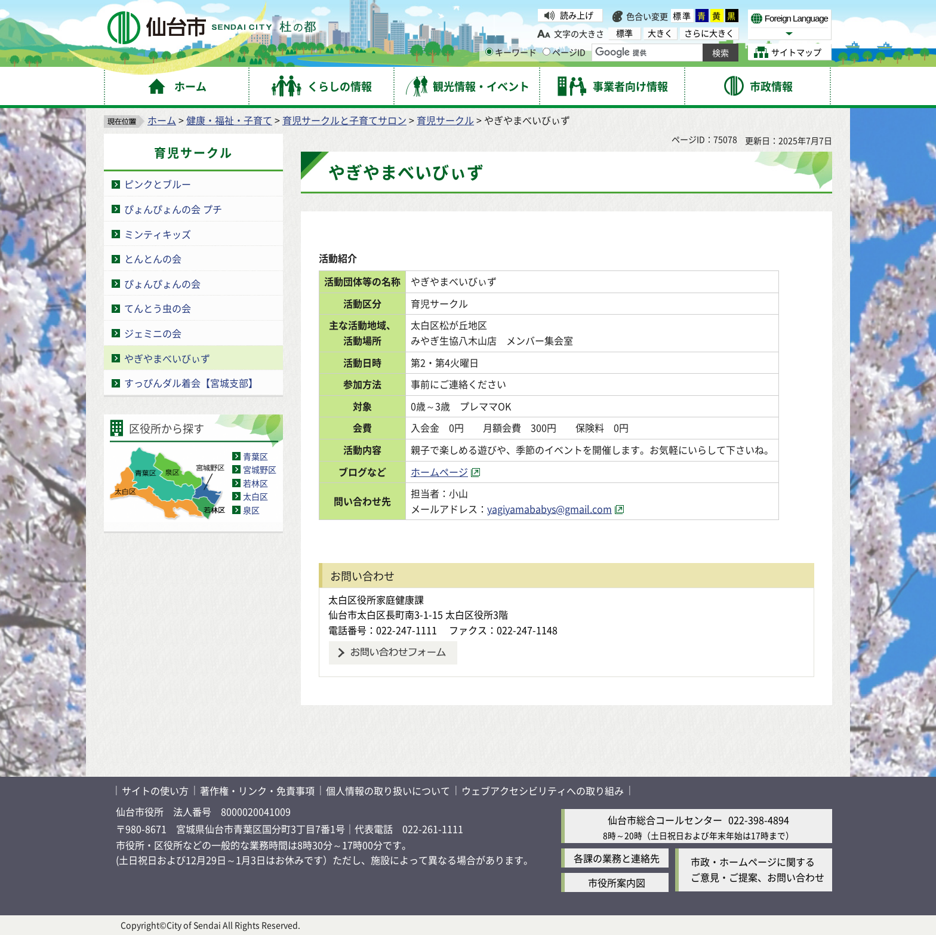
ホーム (161, 120)
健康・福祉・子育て (229, 120)
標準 (682, 15)
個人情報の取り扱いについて (388, 790)
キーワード (511, 52)
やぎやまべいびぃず (167, 358)
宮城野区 (259, 469)
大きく (660, 33)
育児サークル (445, 120)
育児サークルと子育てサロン (344, 120)
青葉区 (255, 456)
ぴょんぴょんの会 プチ (173, 209)
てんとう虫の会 (157, 308)
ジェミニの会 (152, 333)
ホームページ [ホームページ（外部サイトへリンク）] (446, 472)
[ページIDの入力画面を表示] (546, 52)
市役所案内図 (616, 882)
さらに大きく (709, 33)
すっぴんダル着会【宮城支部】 (191, 383)
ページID (564, 52)
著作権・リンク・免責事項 (257, 790)
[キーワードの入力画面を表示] (489, 52)
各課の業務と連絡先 (617, 858)
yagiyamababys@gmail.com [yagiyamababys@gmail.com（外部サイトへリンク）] (556, 509)
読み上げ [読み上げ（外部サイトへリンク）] (576, 15)
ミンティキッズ (157, 234)
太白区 (255, 496)
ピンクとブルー (157, 184)
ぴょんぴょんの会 (162, 283)
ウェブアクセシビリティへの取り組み (542, 790)
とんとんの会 (152, 258)
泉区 (251, 510)
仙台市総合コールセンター (665, 820)
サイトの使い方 (155, 790)
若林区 (255, 483)
